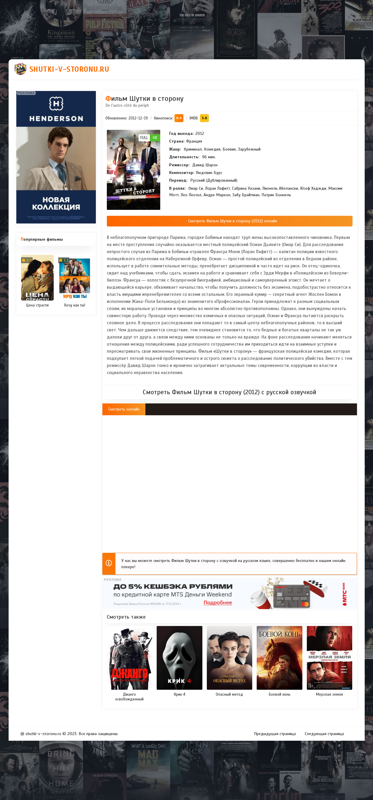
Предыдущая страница (275, 733)
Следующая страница (324, 733)
